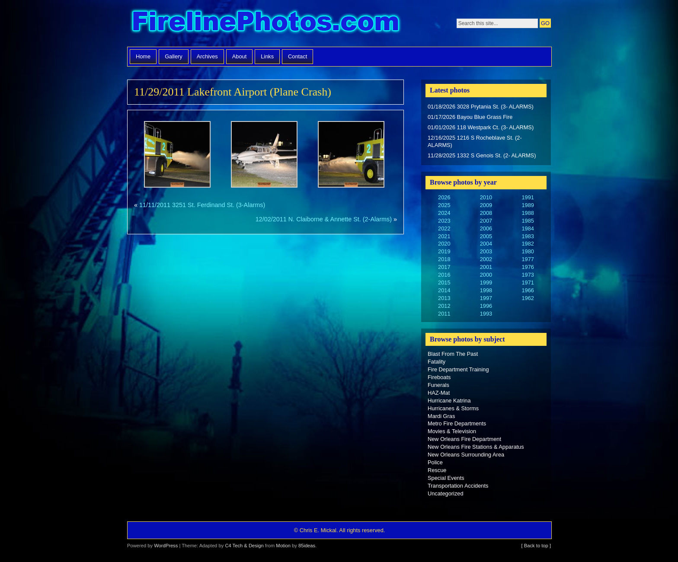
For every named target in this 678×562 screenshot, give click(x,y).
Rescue (437, 470)
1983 (527, 236)
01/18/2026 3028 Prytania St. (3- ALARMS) (481, 106)
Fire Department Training (458, 369)
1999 (486, 282)
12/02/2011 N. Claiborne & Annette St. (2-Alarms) (324, 219)
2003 (486, 251)
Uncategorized (446, 493)
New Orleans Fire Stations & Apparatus (476, 447)
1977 (527, 259)
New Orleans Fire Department (464, 439)
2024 (444, 213)
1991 (527, 197)
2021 (444, 236)
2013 (444, 298)
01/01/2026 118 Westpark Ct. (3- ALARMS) (481, 127)
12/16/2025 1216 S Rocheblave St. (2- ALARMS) (475, 141)
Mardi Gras (441, 416)
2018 (444, 259)
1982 (527, 243)
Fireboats (439, 377)
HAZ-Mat (439, 393)
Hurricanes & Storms (453, 408)
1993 (486, 313)
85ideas (306, 545)
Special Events (446, 478)
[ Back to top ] (536, 545)
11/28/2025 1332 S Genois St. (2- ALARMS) (482, 155)
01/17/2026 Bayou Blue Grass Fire (470, 117)
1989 (527, 205)
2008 (486, 213)
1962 (527, 298)
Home (143, 56)
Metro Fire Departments (457, 423)
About (239, 56)
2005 (486, 236)
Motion (283, 545)
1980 (527, 251)
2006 (486, 228)
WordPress (166, 545)
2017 (444, 267)
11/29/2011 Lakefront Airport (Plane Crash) (232, 92)
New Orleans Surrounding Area (466, 454)
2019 (444, 251)
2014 (444, 290)
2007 (486, 220)
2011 (444, 313)
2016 (444, 274)
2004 (486, 243)
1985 (527, 220)
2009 (486, 205)
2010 (486, 197)
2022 (444, 228)
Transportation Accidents (458, 485)
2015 (444, 282)
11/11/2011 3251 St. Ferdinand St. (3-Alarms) (202, 204)
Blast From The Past (453, 354)
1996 (486, 306)
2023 (444, 220)
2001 (486, 267)
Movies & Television (452, 431)
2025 (444, 205)
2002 (486, 259)
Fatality (436, 361)
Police (435, 462)
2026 (444, 197)
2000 (486, 274)
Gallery (173, 56)
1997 (486, 298)
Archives (207, 56)
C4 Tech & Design (244, 545)
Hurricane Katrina (449, 400)
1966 (527, 290)
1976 (527, 267)
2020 (444, 243)
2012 (444, 306)
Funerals (438, 385)
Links (267, 56)
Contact (297, 56)
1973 (527, 274)
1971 (527, 282)
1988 (527, 213)
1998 (486, 290)
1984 (527, 228)
